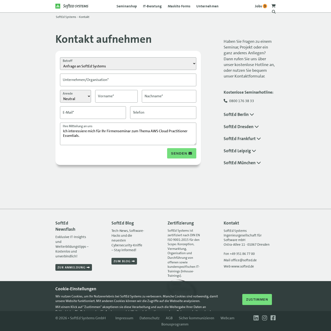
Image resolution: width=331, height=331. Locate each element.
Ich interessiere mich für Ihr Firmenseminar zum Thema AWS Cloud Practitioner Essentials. (128, 134)
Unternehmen (207, 6)
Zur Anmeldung (73, 267)
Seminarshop (127, 6)
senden (181, 153)
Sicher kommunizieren (196, 318)
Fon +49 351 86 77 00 (239, 253)
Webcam (227, 318)
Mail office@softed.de (240, 260)
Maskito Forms (179, 6)
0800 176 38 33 (241, 100)
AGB (169, 318)
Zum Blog (124, 261)
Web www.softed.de (239, 266)
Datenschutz (150, 318)
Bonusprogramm (174, 324)
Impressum (124, 318)
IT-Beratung (152, 6)
